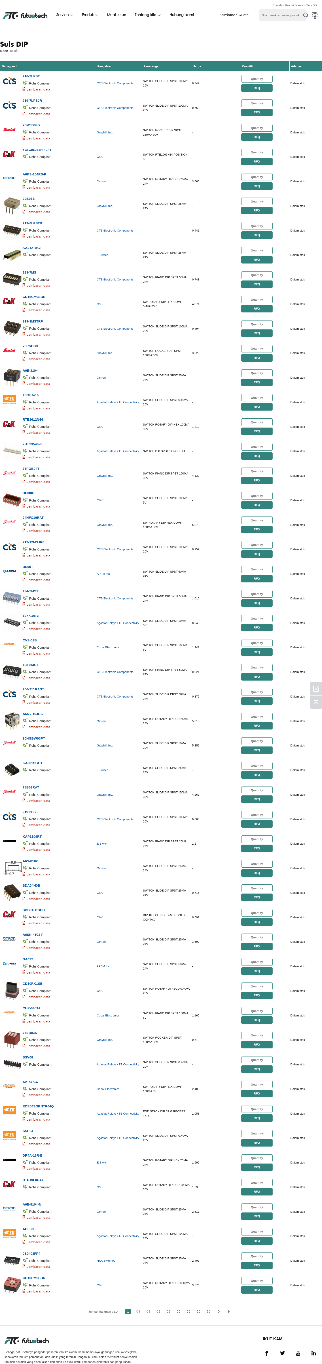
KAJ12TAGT (32, 243)
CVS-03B (30, 625)
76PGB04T (31, 458)
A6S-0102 (30, 840)
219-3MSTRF (33, 314)
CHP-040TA (32, 984)
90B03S (29, 195)
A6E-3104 (30, 362)
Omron (101, 178)
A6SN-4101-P (33, 912)
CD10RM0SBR (34, 1247)
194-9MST (30, 577)
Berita (186, 1351)
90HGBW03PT (34, 721)
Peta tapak (234, 1351)
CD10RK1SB (32, 960)
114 (208, 1280)
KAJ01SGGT (32, 745)
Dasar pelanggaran (52, 1351)
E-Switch (102, 250)
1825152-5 (31, 386)
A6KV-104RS (33, 697)
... (198, 1280)
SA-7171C (30, 1056)
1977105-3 (31, 601)
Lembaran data (38, 88)
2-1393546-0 (32, 434)
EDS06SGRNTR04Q (38, 1080)
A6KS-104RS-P (34, 171)
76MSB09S (31, 123)
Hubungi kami (181, 15)
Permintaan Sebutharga (95, 1351)
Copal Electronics (108, 633)
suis (300, 5)
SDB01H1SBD (34, 888)
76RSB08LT (32, 338)
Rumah (277, 5)
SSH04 (28, 1103)
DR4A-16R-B (32, 1127)
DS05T (28, 553)
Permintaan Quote (234, 15)
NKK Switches (106, 1230)
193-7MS (29, 266)
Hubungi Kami (162, 1351)
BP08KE (29, 482)
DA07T (28, 936)
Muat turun (116, 15)
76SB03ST (31, 1008)
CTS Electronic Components (115, 82)
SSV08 (28, 1032)
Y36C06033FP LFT (37, 147)
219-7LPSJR (32, 99)
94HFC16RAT (33, 506)
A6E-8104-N (32, 1175)
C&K (100, 154)
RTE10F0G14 (33, 1151)
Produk (289, 5)
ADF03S (29, 1199)
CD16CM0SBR (34, 290)
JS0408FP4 (31, 1223)
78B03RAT (31, 769)
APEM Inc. (103, 561)
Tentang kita (145, 15)
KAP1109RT (32, 816)
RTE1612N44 (33, 410)
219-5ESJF (31, 793)
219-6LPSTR (32, 219)
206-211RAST (33, 673)
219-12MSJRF (33, 529)
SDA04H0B (31, 864)
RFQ (257, 87)
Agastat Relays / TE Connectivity (118, 393)
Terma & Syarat (16, 1351)
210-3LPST (31, 75)
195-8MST (30, 649)
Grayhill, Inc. (105, 130)
